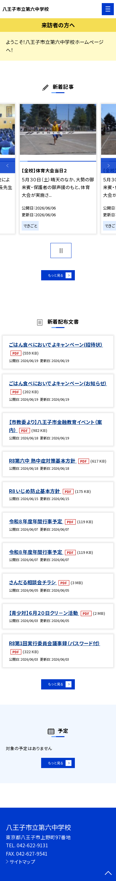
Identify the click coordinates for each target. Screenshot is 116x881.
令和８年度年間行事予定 (36, 524)
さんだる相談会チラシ (33, 585)
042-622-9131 (32, 845)
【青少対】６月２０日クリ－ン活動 (44, 616)
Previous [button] (7, 165)
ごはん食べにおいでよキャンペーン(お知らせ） (58, 386)
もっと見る (55, 277)
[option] (58, 169)
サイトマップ (22, 861)
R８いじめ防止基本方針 (35, 494)
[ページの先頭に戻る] (108, 873)
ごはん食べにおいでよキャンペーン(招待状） (56, 347)
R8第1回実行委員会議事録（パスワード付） (54, 646)
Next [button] (108, 165)
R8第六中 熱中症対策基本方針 (43, 463)
